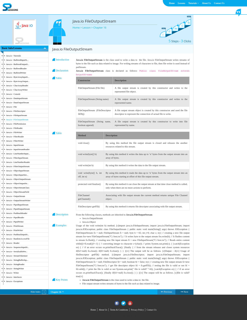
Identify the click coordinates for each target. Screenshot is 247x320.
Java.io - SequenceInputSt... (17, 247)
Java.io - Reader (12, 243)
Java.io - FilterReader (15, 136)
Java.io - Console (13, 94)
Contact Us (219, 3)
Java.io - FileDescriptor (15, 111)
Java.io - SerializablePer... (16, 251)
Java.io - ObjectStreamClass (17, 187)
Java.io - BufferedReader (16, 68)
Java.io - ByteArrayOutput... (17, 81)
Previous (166, 292)
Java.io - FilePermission (16, 124)
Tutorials (193, 3)
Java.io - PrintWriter (14, 230)
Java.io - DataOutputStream (17, 102)
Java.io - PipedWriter (14, 222)
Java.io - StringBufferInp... (17, 260)
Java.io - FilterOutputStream (17, 166)
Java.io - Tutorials (13, 56)
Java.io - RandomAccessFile (17, 239)
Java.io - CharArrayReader (17, 85)
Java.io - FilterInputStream (17, 158)
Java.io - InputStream (15, 145)
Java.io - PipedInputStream (17, 205)
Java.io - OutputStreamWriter (18, 200)
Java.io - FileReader (14, 128)
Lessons (181, 3)
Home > (78, 27)
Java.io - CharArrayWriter (17, 90)
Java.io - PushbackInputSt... (17, 234)
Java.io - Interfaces (14, 277)
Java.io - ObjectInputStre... (17, 175)
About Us (206, 3)
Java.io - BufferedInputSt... (17, 60)
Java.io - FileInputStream (16, 115)
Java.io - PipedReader (15, 217)
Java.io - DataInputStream (17, 98)
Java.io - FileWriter (14, 132)
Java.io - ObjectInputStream (17, 170)
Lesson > (87, 27)
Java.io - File (11, 107)
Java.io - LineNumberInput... (18, 153)
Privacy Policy (137, 310)
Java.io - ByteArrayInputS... (17, 77)
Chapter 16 (99, 27)
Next (184, 292)
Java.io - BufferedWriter (16, 73)
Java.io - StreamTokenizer (17, 256)
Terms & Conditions (119, 310)
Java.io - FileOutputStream (17, 119)
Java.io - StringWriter (15, 268)
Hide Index (35, 292)
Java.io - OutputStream (15, 196)
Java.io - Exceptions (14, 281)
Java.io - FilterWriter (14, 141)
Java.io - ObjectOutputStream (18, 179)
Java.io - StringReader (15, 264)
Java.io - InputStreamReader (17, 149)
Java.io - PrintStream (14, 226)
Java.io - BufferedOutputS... (17, 64)
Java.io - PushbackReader (16, 213)
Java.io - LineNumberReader (18, 162)
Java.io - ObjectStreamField (17, 192)
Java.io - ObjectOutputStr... (17, 183)
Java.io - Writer (12, 273)
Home (172, 3)
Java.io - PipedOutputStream (18, 209)
